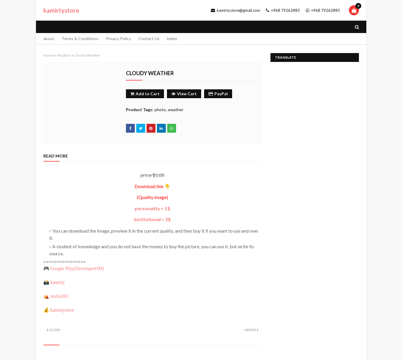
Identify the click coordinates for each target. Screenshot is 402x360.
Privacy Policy (118, 38)
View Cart (184, 93)
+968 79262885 (283, 10)
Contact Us (149, 38)
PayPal (218, 93)
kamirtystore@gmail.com (235, 10)
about (48, 38)
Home (48, 55)
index (172, 38)
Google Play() (77, 268)
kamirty (57, 282)
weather (64, 55)
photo (160, 109)
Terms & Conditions (80, 38)
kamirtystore (61, 10)
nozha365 (59, 296)
